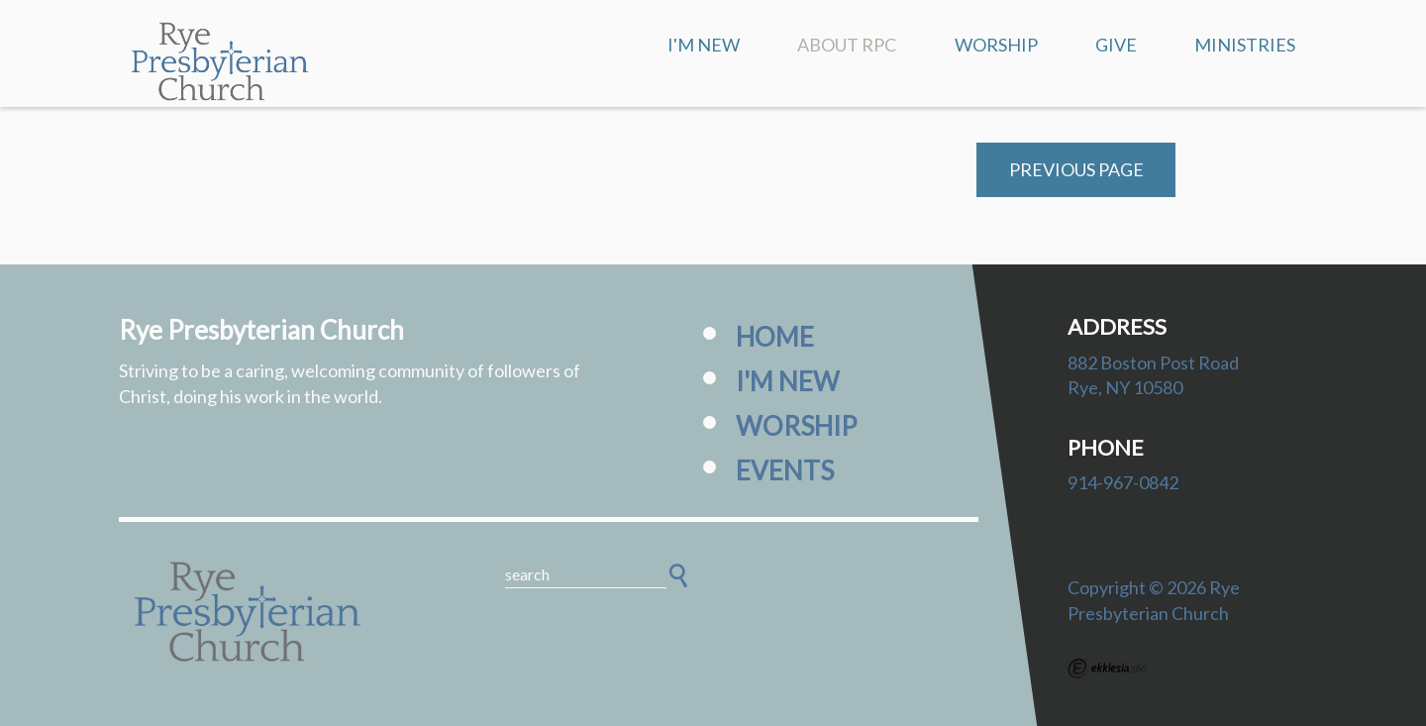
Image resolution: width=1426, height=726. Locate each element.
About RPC (846, 44)
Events (785, 470)
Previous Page (1076, 169)
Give (1116, 44)
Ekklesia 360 (1107, 668)
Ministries (1244, 44)
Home (775, 337)
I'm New (703, 44)
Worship (996, 44)
